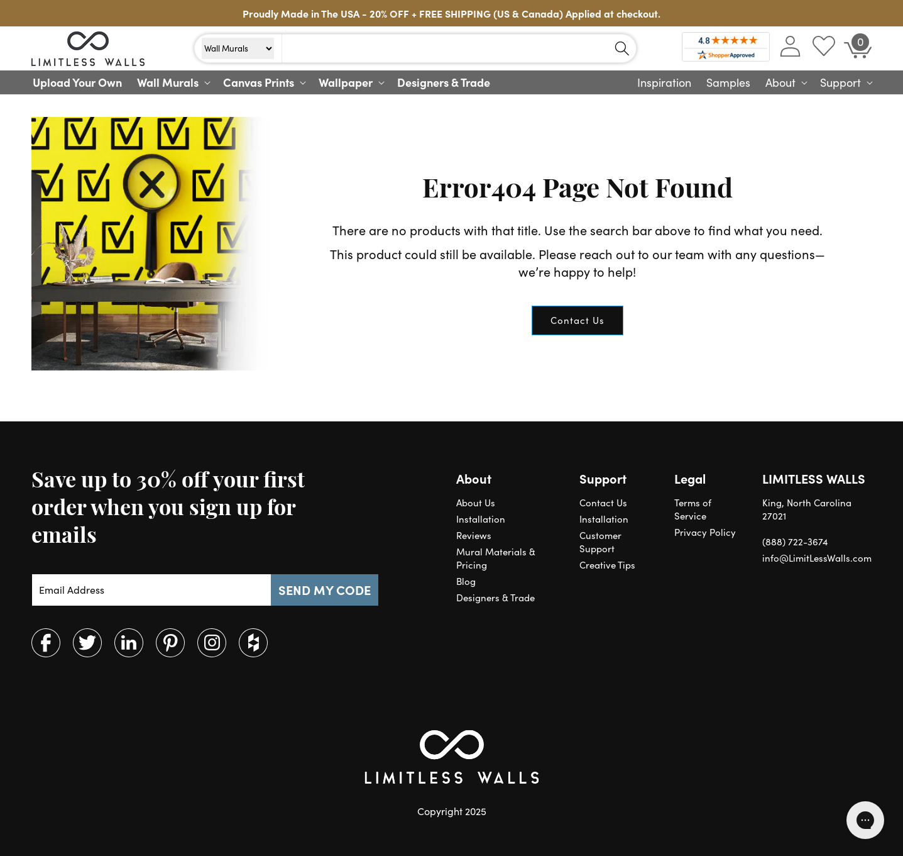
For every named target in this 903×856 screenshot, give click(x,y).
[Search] (622, 48)
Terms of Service (692, 509)
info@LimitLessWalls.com (817, 558)
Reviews (473, 535)
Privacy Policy (705, 532)
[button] (172, 82)
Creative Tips (607, 565)
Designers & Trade (495, 597)
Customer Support (600, 542)
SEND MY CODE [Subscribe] (324, 589)
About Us (475, 502)
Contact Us (577, 320)
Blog (466, 581)
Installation (480, 519)
